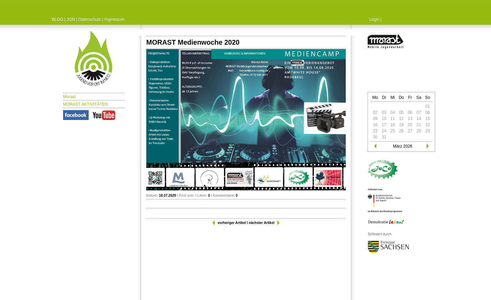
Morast (69, 96)
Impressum (114, 19)
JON (70, 19)
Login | (375, 19)
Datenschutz (89, 19)
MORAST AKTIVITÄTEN (85, 104)
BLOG (57, 19)
